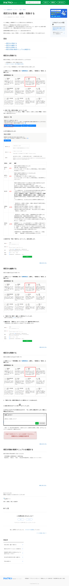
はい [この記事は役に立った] (21, 519)
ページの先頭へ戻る (41, 533)
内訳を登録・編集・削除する (10, 544)
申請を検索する (7, 561)
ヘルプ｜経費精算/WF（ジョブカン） (10, 9)
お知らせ (46, 2)
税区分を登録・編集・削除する (57, 29)
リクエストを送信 (29, 529)
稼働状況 (53, 2)
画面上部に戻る (43, 263)
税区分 (24, 9)
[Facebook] (4, 508)
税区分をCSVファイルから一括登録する (12, 548)
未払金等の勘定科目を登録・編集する (12, 557)
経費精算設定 (25, 70)
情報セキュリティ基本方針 (46, 578)
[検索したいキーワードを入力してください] (33, 2)
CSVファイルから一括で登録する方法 (14, 64)
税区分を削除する (11, 47)
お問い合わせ (61, 2)
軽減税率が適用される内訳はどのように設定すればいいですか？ (12, 553)
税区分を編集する (11, 45)
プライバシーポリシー (35, 578)
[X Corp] (6, 508)
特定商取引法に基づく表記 (59, 578)
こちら (14, 317)
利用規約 (27, 578)
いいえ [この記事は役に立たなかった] (29, 519)
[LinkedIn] (8, 508)
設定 (20, 9)
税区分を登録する (11, 43)
